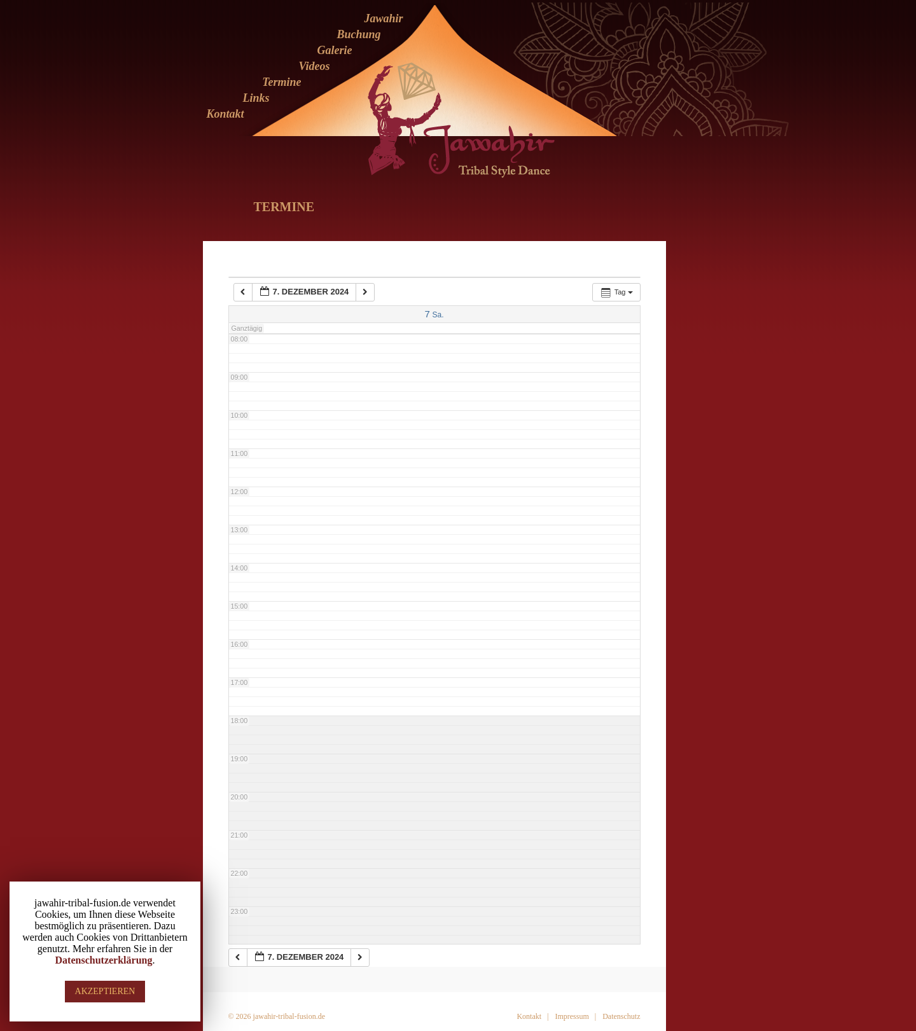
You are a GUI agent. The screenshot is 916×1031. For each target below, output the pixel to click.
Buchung (358, 34)
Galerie (334, 50)
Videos (314, 66)
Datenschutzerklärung (104, 960)
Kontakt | (532, 1016)
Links (255, 98)
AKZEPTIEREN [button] (105, 991)
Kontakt (225, 113)
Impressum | (575, 1016)
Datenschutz (621, 1016)
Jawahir (383, 18)
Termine (281, 82)
